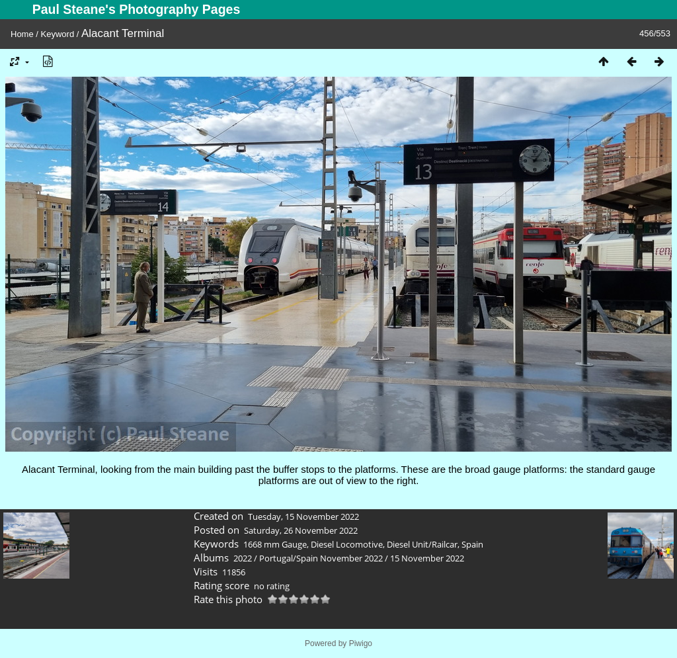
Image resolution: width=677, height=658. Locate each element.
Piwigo (360, 643)
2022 (242, 558)
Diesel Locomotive (347, 544)
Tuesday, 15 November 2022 (303, 516)
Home (22, 34)
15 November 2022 (427, 558)
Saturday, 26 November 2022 (301, 530)
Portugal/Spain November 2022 (321, 558)
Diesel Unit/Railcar (422, 544)
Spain (472, 544)
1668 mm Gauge (275, 544)
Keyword (58, 34)
